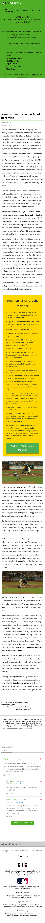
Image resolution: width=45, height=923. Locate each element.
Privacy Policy (23, 856)
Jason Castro (35, 212)
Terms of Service (37, 851)
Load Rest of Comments (22, 823)
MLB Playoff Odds (13, 61)
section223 (19, 802)
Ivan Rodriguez (19, 513)
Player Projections (13, 66)
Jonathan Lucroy (23, 129)
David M (18, 784)
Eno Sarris (7, 122)
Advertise (25, 851)
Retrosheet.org (22, 911)
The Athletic (30, 725)
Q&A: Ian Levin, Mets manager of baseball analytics (14, 703)
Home (8, 55)
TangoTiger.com (22, 902)
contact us (35, 43)
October (11, 727)
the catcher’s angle (26, 215)
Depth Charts (11, 63)
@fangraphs (6, 851)
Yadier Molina (19, 647)
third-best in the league (24, 136)
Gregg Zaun (33, 513)
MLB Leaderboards (14, 58)
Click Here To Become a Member (22, 448)
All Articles (10, 69)
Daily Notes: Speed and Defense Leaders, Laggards (19, 708)
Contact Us (16, 851)
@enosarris (34, 727)
